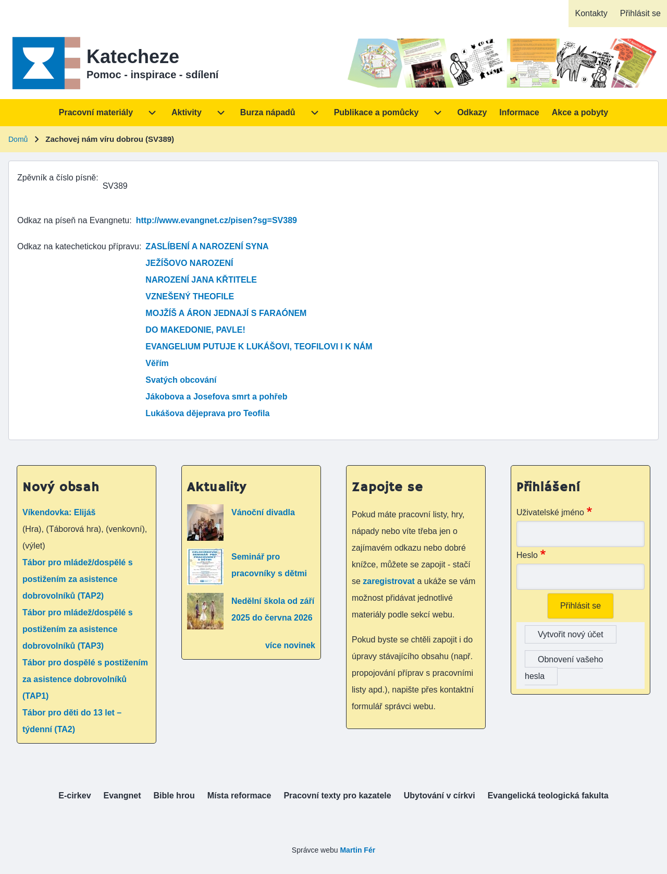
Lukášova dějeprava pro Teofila (207, 413)
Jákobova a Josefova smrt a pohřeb (216, 396)
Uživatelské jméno (550, 512)
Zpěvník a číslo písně (56, 177)
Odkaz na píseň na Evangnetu (73, 220)
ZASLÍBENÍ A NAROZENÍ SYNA (206, 246)
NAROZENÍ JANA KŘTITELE (201, 279)
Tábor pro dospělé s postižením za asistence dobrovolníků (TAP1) (85, 679)
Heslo (527, 555)
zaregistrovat (390, 581)
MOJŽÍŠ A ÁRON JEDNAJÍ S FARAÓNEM (225, 313)
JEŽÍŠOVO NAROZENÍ (189, 263)
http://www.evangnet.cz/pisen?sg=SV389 (216, 220)
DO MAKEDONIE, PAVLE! (195, 329)
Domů (18, 139)
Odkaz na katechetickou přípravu (78, 246)
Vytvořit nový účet (570, 634)
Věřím (156, 363)
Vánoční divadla (263, 512)
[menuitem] (591, 13)
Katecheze (133, 56)
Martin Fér (357, 850)
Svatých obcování (180, 379)
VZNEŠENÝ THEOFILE (189, 296)
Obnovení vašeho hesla (564, 668)
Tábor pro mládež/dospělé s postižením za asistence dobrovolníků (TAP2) (77, 579)
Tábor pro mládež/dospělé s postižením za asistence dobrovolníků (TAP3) (77, 629)
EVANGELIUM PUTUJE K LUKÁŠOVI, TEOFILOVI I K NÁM (258, 346)
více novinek (290, 645)
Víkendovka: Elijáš (59, 512)
